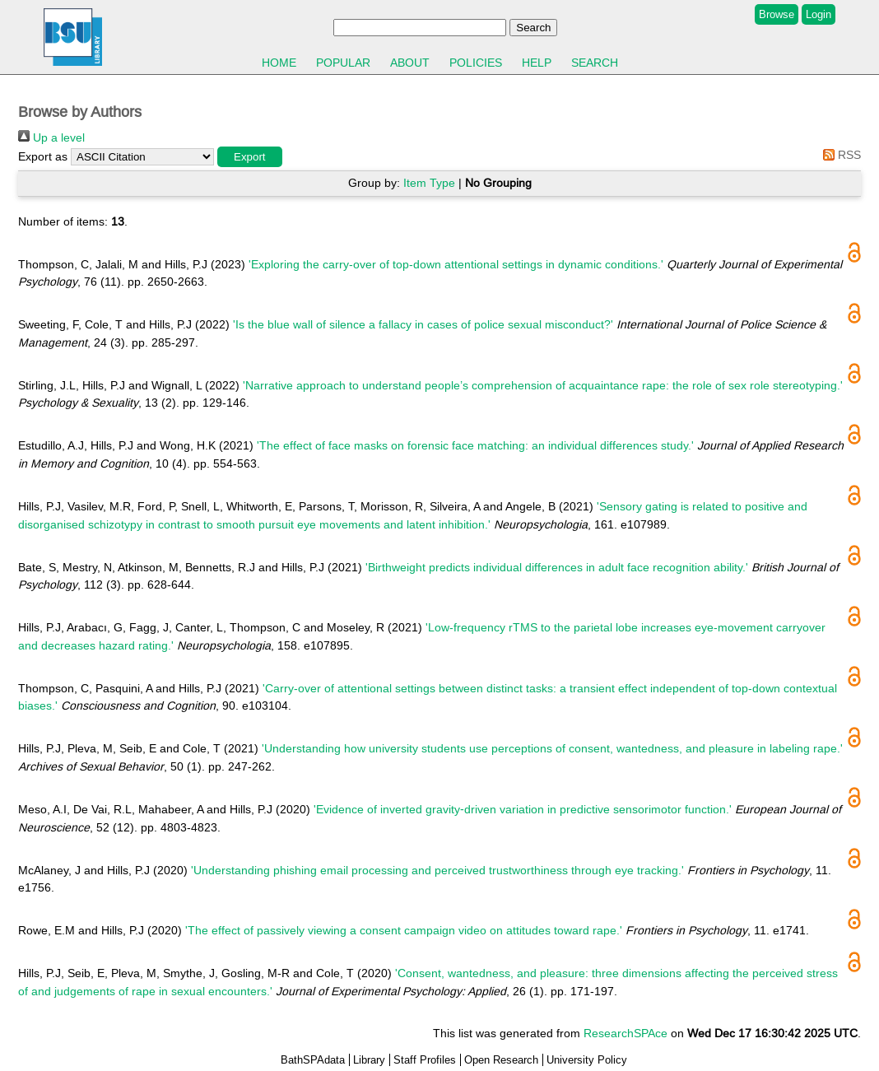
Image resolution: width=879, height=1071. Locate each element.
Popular (343, 62)
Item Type (429, 182)
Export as (42, 156)
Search (594, 62)
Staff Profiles (424, 1060)
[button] (249, 157)
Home (279, 62)
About (410, 62)
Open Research (501, 1060)
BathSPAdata (313, 1060)
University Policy (586, 1060)
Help (536, 62)
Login (818, 14)
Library (369, 1060)
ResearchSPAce (625, 1033)
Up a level (51, 137)
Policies (475, 62)
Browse (776, 14)
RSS (839, 154)
